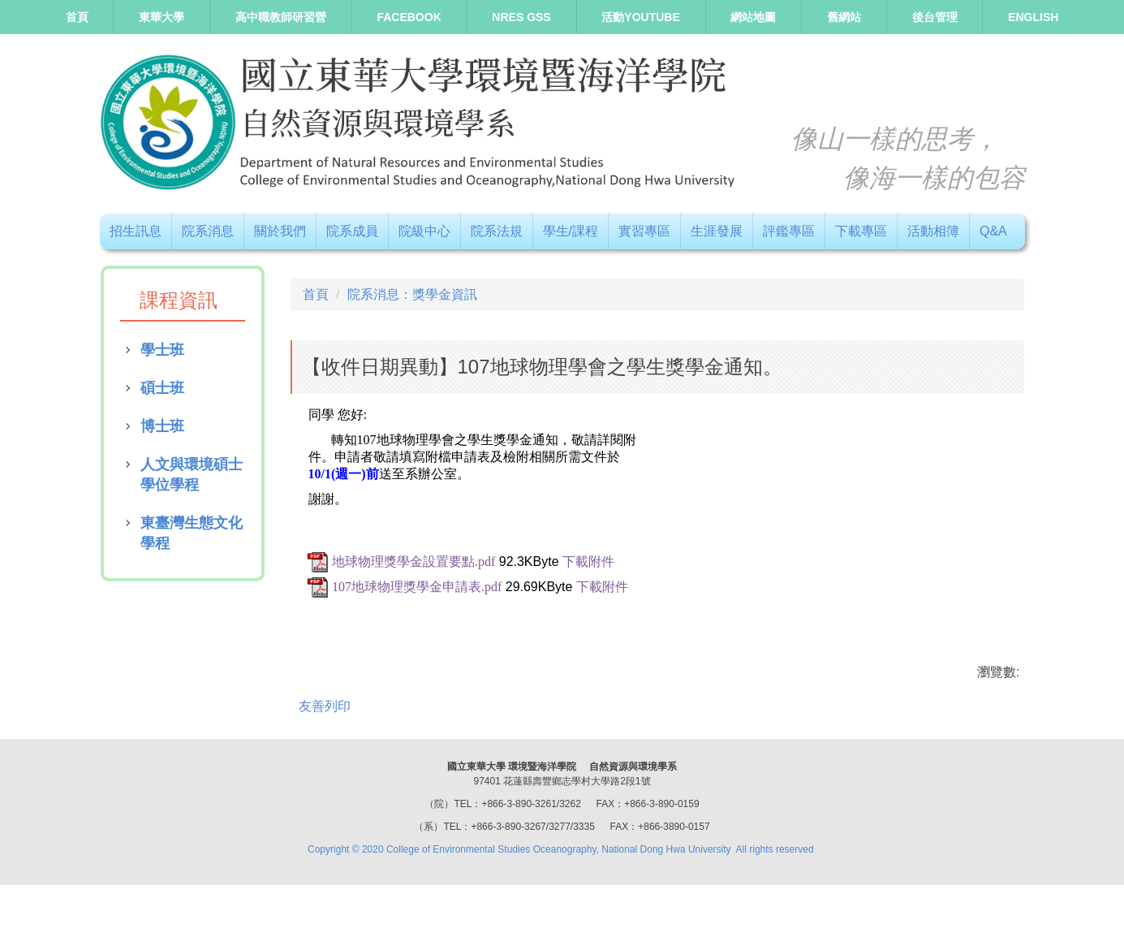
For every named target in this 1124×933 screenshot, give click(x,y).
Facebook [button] (409, 17)
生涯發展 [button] (717, 231)
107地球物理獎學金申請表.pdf (417, 587)
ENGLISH (1033, 17)
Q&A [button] (993, 231)
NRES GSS (521, 17)
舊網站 (844, 17)
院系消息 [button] (208, 231)
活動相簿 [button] (933, 231)
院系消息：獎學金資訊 (412, 294)
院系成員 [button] (352, 231)
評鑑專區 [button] (789, 231)
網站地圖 (753, 17)
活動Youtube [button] (640, 17)
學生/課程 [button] (570, 231)
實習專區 (644, 231)
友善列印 (325, 706)
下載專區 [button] (861, 231)
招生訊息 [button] (135, 231)
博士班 (162, 426)
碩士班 (162, 388)
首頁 (77, 17)
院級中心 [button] (424, 231)
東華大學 (161, 17)
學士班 (162, 350)
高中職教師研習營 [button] (280, 17)
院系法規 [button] (497, 231)
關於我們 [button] (280, 231)
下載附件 (588, 561)
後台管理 (935, 17)
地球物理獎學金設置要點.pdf (413, 561)
